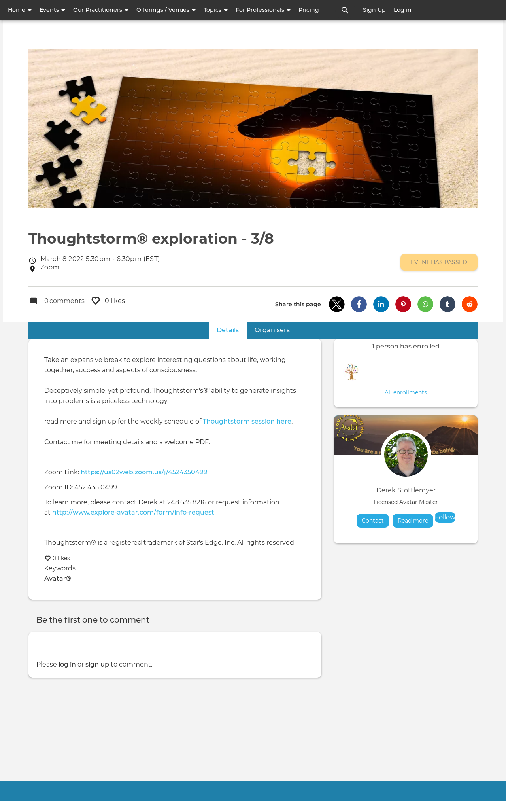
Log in (403, 9)
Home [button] (20, 9)
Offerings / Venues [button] (166, 9)
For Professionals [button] (263, 9)
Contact (373, 520)
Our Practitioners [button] (100, 9)
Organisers (272, 330)
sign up (97, 664)
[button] (337, 304)
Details (232, 330)
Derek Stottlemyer (406, 490)
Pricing (308, 9)
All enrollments (406, 392)
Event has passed (439, 262)
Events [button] (52, 9)
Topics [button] (216, 9)
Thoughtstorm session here (247, 421)
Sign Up (374, 9)
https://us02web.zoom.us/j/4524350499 (144, 472)
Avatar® (57, 578)
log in (67, 664)
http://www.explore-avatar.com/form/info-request (133, 512)
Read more (415, 520)
